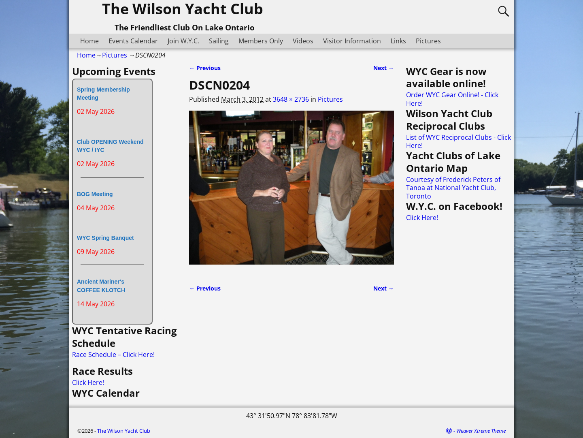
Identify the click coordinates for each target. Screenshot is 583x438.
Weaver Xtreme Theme (481, 430)
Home (89, 40)
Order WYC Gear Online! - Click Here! (452, 98)
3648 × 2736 (291, 99)
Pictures (428, 40)
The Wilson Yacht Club (123, 430)
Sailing (219, 40)
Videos (303, 40)
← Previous (205, 68)
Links (398, 40)
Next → (383, 68)
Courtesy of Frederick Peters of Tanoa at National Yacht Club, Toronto (453, 188)
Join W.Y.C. (183, 40)
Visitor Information (352, 40)
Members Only (260, 40)
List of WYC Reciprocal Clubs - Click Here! (458, 141)
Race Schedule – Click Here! (113, 354)
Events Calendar (133, 40)
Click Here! (88, 382)
